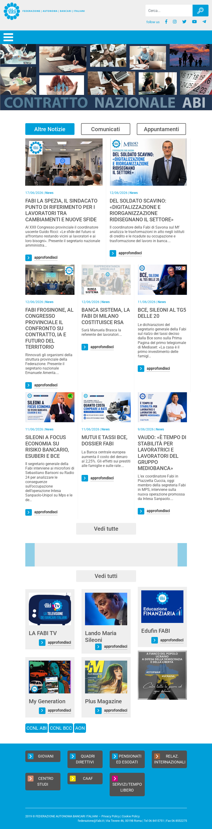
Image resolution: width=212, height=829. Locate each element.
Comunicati (105, 129)
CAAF (81, 778)
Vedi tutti (106, 576)
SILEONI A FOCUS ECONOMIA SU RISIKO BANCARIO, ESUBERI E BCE (47, 446)
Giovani (41, 756)
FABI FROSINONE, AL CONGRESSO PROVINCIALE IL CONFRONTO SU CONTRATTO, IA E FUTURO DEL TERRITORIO (49, 328)
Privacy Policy (110, 816)
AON (80, 728)
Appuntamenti (161, 129)
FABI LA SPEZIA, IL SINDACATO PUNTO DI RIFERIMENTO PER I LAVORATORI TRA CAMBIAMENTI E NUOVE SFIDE (61, 210)
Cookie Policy (131, 816)
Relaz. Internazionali (170, 759)
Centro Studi (40, 781)
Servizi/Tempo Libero (127, 784)
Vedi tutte (106, 529)
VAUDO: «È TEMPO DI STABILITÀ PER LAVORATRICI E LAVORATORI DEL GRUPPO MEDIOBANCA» (162, 452)
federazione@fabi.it (91, 820)
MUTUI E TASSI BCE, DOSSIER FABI (104, 440)
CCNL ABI (36, 728)
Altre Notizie (49, 129)
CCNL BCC (61, 728)
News (49, 193)
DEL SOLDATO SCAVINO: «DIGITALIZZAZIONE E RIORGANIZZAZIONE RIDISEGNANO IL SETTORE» (142, 210)
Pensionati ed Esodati (126, 759)
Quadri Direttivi (82, 759)
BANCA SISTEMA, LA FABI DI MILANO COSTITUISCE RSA (106, 316)
